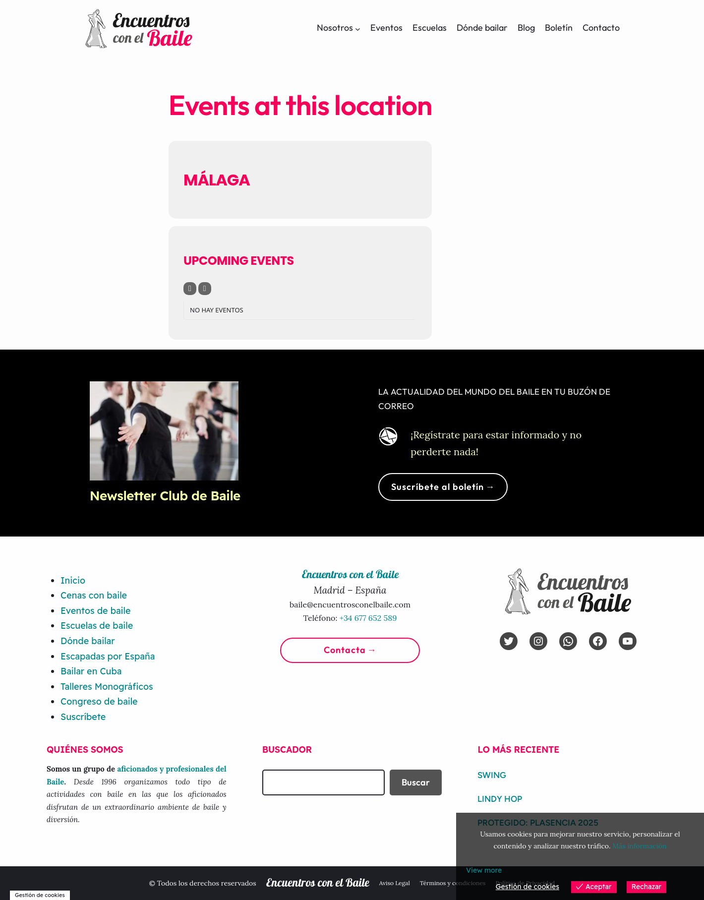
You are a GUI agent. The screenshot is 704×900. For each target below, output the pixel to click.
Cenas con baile (93, 595)
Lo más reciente (518, 749)
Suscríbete (83, 716)
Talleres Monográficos (106, 686)
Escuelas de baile (96, 625)
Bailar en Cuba (90, 671)
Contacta (345, 650)
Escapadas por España (107, 656)
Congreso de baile (99, 701)
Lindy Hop (499, 799)
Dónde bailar (87, 641)
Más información (639, 845)
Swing (491, 775)
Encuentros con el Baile (317, 883)
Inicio (72, 580)
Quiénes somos (85, 749)
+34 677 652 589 (368, 618)
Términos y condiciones (453, 883)
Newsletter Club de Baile (165, 495)
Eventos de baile (95, 610)
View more (484, 870)
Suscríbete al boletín (437, 486)
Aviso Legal (394, 883)
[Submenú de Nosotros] (357, 28)
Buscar (416, 782)
